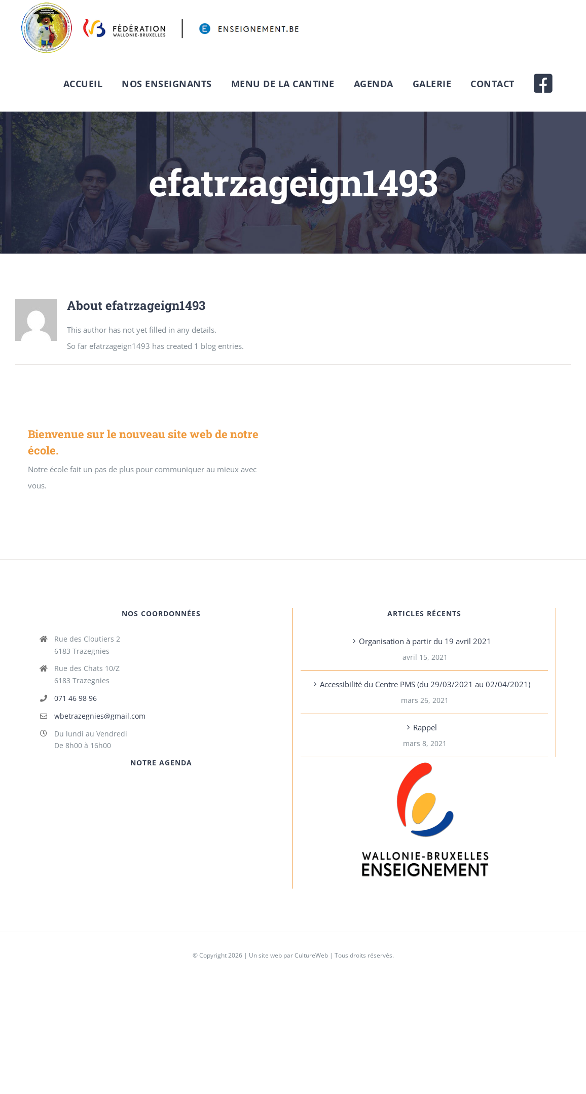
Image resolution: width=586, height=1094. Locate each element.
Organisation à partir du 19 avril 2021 (425, 641)
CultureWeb (311, 955)
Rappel (425, 727)
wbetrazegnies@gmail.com (99, 716)
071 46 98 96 (75, 698)
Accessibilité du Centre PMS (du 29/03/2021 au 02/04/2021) (425, 684)
